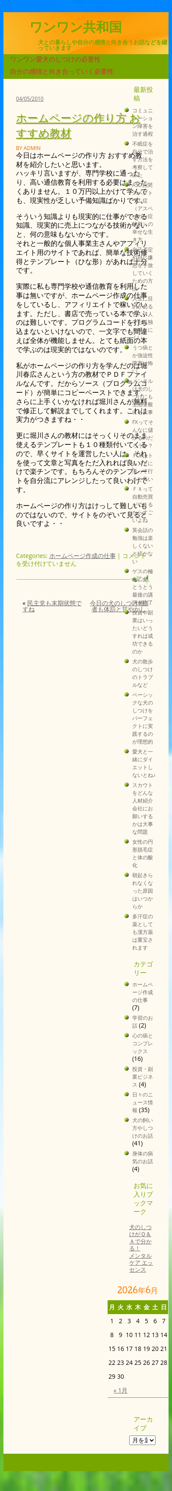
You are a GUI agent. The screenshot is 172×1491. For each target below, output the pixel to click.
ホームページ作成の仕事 (82, 555)
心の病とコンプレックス (142, 1043)
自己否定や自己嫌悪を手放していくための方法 (142, 269)
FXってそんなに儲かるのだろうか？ (142, 433)
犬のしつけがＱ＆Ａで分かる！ (140, 1237)
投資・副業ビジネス (142, 1076)
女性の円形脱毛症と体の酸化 (142, 853)
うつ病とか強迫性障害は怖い (142, 359)
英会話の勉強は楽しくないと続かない (142, 545)
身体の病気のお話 (142, 1157)
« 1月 (121, 1390)
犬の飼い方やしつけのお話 (142, 1127)
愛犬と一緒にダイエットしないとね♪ (144, 763)
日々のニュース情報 (142, 1102)
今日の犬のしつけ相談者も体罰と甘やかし (120, 606)
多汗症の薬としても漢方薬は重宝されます (142, 932)
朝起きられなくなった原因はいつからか (142, 890)
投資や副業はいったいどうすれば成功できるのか (142, 632)
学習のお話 (142, 1021)
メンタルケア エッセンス (141, 1263)
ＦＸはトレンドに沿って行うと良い (142, 467)
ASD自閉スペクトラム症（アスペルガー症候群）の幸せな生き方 (142, 212)
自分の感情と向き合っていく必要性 (62, 71)
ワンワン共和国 (75, 27)
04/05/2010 (30, 98)
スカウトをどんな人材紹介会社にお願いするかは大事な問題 (142, 808)
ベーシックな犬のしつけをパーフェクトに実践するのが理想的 (142, 718)
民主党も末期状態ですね (52, 606)
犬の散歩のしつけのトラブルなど (142, 673)
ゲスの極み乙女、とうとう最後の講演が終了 (142, 587)
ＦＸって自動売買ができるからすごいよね (142, 504)
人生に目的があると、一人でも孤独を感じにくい (142, 318)
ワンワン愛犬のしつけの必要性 (55, 59)
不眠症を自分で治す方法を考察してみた (142, 159)
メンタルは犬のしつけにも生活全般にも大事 (142, 396)
